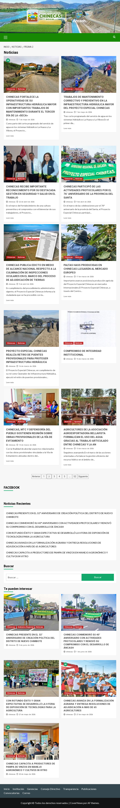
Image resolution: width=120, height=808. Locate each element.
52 (75, 476)
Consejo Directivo (50, 788)
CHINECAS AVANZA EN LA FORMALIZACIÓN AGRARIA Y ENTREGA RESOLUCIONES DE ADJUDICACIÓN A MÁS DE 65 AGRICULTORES (53, 544)
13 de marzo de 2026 (85, 449)
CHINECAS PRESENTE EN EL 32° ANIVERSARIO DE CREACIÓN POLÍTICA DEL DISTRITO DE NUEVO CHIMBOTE (59, 515)
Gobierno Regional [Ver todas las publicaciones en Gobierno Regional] (25, 627)
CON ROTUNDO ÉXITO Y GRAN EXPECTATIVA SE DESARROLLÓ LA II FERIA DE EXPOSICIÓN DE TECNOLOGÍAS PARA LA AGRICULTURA (57, 534)
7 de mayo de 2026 (26, 120)
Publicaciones (88, 788)
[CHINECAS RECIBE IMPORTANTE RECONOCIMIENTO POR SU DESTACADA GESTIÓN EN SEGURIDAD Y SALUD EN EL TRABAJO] (31, 164)
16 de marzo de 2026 (27, 366)
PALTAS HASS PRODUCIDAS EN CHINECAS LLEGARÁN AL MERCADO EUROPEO (86, 268)
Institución (18, 788)
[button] (7, 37)
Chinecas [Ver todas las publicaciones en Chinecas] (11, 89)
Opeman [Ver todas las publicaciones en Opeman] (77, 422)
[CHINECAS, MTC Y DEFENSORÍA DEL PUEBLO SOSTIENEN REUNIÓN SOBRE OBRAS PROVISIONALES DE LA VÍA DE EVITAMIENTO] (31, 407)
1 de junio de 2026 (84, 652)
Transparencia (70, 788)
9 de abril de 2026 (83, 202)
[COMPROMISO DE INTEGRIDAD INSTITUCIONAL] (88, 328)
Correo (26, 792)
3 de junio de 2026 (26, 645)
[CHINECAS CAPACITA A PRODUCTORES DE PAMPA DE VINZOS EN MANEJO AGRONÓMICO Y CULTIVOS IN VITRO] (31, 741)
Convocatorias (12, 792)
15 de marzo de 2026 (85, 359)
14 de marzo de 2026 (27, 445)
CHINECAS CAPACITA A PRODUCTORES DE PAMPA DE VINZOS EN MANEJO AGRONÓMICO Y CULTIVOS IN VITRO (57, 554)
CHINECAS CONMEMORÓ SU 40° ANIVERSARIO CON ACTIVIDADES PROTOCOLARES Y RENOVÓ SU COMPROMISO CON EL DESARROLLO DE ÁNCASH (58, 525)
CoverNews (76, 802)
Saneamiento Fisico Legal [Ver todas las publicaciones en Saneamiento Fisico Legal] (96, 693)
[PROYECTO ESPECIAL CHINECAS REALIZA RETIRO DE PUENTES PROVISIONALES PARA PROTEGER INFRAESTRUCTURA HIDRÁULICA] (31, 328)
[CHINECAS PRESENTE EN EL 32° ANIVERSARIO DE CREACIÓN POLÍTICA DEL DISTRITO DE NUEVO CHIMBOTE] (31, 612)
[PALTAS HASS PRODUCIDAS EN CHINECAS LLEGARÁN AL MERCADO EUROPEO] (88, 242)
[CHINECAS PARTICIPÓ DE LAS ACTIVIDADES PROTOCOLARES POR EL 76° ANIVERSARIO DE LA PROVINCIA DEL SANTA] (88, 164)
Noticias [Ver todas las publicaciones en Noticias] (21, 89)
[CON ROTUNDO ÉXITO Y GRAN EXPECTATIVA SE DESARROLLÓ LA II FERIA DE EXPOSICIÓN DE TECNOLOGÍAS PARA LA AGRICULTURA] (31, 678)
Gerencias (32, 788)
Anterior (36, 476)
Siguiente (83, 476)
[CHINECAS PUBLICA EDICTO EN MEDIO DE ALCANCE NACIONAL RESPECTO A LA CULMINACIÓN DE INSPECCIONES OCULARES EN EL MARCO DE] (31, 242)
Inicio (7, 788)
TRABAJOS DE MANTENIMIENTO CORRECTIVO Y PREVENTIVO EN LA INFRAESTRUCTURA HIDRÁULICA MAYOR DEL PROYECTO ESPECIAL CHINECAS (85, 104)
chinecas (12, 120)
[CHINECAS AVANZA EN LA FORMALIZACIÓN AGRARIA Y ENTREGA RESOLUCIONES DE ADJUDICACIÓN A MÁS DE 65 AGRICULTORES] (88, 678)
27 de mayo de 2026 (27, 715)
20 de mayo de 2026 (27, 774)
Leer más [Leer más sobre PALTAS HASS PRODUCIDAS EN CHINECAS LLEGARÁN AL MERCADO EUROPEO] (67, 296)
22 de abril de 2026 (26, 202)
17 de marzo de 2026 (85, 277)
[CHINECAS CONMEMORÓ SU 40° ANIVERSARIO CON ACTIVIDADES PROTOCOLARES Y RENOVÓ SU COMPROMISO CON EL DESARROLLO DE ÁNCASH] (88, 612)
